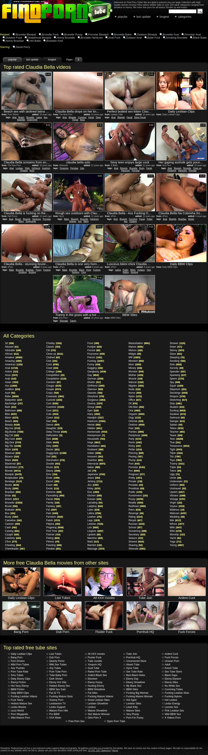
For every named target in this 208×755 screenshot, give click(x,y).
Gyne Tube (131, 668)
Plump (135, 460)
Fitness (52, 541)
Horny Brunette (66, 37)
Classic (53, 346)
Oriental (136, 421)
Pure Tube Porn (56, 671)
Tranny (73, 321)
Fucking (47, 270)
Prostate (136, 484)
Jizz (92, 484)
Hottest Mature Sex (20, 703)
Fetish (53, 520)
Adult (166, 664)
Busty (141, 168)
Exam (51, 484)
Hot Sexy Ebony (18, 685)
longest (164, 16)
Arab (10, 378)
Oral (134, 410)
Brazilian (21, 120)
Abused (11, 346)
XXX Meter (53, 717)
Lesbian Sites (132, 703)
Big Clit (12, 435)
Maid (93, 541)
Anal (14, 117)
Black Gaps (169, 675)
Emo (51, 474)
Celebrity (13, 538)
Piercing (136, 453)
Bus (10, 513)
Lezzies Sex (170, 707)
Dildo (27, 168)
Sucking (32, 272)
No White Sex (171, 685)
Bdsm (11, 417)
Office (135, 399)
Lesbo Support (56, 707)
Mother (136, 375)
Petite (135, 449)
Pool (134, 463)
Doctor (52, 449)
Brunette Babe (122, 34)
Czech (52, 417)
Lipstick (93, 534)
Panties (136, 431)
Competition (55, 375)
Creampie (55, 396)
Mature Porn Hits (57, 710)
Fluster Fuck (93, 657)
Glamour (95, 389)
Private (135, 481)
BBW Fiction (16, 689)
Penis (135, 442)
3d (9, 343)
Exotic (52, 488)
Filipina (53, 523)
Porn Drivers (16, 661)
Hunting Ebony (94, 685)
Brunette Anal (171, 34)
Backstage (13, 403)
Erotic (52, 477)
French (94, 357)
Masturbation (139, 343)
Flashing (53, 545)
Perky (135, 445)
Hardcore (125, 170)
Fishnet (53, 534)
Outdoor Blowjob (147, 34)
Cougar (53, 385)
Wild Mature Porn (19, 717)
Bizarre (12, 456)
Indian (94, 453)
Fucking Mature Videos (99, 696)
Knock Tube (170, 668)
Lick (93, 527)
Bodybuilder (14, 477)
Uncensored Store (134, 661)
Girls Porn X (93, 717)
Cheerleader (15, 548)
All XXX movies (95, 653)
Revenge (136, 513)
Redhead (137, 506)
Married (94, 545)
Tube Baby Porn (56, 675)
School (135, 527)
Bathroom (13, 410)
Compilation (56, 378)
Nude (134, 389)
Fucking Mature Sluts (59, 696)
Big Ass (12, 428)
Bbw (11, 414)
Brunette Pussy (73, 34)
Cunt (52, 410)
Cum (52, 403)
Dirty (52, 445)
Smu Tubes (16, 675)
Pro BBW (52, 714)
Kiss (93, 492)
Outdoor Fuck (14, 37)
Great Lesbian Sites (97, 700)
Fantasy (53, 506)
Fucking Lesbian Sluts (175, 692)
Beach (21, 117)
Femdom (54, 516)
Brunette (30, 117)
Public (149, 219)
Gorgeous (96, 399)
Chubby (54, 343)
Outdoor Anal (134, 37)
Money (135, 368)
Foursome (95, 353)
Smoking (23, 272)
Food (93, 343)
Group (94, 407)
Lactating (94, 502)
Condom (53, 382)
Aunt (10, 392)
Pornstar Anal (192, 34)
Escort (52, 481)
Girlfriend (36, 168)
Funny (93, 364)
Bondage (13, 481)
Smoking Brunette (176, 37)
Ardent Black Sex (96, 675)
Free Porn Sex (75, 721)
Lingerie (95, 531)
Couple (53, 389)
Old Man (136, 407)
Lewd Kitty (130, 707)
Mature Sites (131, 710)
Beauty (12, 424)
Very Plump (131, 714)
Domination (55, 460)
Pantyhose (138, 435)
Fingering (64, 168)
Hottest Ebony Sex (58, 685)
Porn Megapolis (18, 714)
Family (52, 502)
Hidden (94, 428)
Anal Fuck (114, 37)
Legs (93, 520)
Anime (11, 371)
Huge (88, 270)
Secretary (137, 534)
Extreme (53, 492)
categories (184, 16)
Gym (92, 410)
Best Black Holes (134, 675)
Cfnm (11, 541)
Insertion (46, 168)
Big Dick (13, 442)
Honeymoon (96, 435)
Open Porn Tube (114, 721)
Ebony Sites (170, 682)
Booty (11, 488)
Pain (134, 428)
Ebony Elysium (171, 678)
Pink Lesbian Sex (173, 710)
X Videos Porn (171, 717)
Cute (52, 414)
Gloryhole (95, 396)
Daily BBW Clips (18, 692)
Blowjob (72, 117)
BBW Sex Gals (56, 689)
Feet (52, 513)
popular (123, 16)
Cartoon (12, 523)
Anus (82, 120)
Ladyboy (95, 506)
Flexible (53, 548)
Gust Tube (92, 668)
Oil (133, 403)
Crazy (52, 392)
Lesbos (90, 707)
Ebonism (91, 678)
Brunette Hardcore (92, 37)
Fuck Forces (170, 657)
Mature (136, 346)
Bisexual (12, 453)
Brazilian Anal (54, 40)
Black (81, 270)
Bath (10, 407)
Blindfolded (14, 467)
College (53, 371)
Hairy (93, 414)
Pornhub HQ (131, 657)
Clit (51, 350)
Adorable (13, 350)
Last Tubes (54, 653)
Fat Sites (91, 692)
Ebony (53, 470)
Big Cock (13, 438)
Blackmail (13, 463)
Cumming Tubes (172, 689)
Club (51, 360)
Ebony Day (131, 678)
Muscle (135, 378)
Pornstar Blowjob (98, 34)
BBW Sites (130, 689)
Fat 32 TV (53, 692)
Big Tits (13, 445)
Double (53, 463)
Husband (95, 449)
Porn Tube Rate (18, 671)
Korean (94, 499)
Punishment (138, 495)
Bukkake (12, 509)
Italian (93, 467)
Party (135, 438)
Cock (83, 272)
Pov (134, 470)
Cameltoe (13, 520)
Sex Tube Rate (133, 671)
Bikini (21, 221)
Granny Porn (54, 700)
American (13, 364)
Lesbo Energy (171, 703)
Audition (12, 389)
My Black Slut (132, 685)
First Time (54, 531)
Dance (52, 424)
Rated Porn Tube (96, 671)
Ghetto (94, 382)
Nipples (136, 385)
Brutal (11, 506)
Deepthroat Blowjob (39, 37)
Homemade (97, 431)
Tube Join (130, 653)
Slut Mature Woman (97, 714)
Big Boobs (14, 431)
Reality (136, 502)
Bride (10, 495)
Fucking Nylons (172, 696)
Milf (134, 357)
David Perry (23, 47)
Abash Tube (131, 664)
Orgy (135, 417)
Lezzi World (16, 710)
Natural (136, 382)
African (12, 353)
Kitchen (94, 495)
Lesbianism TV (56, 703)
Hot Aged (130, 700)
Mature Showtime (96, 710)
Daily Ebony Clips (19, 678)
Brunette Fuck (50, 34)
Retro (134, 509)
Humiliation (96, 445)
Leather (94, 516)
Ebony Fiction (17, 682)
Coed (52, 368)
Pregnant (137, 474)
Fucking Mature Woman (138, 696)
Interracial (96, 463)
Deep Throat (140, 117)
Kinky (93, 488)
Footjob (94, 346)
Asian (11, 382)
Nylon (135, 396)
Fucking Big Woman (136, 692)
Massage (95, 548)
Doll (51, 456)
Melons (135, 350)
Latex (93, 509)
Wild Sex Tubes (56, 664)
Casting (12, 531)
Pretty (135, 477)
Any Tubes (53, 668)
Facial (91, 117)
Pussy (38, 270)
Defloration (54, 435)
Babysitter (13, 399)
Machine (95, 538)
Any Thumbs (16, 668)
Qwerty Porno (55, 661)
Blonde (13, 470)
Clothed (53, 357)
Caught (12, 534)
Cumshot (82, 117)
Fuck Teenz (16, 700)
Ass (45, 117)
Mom (135, 364)
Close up (197, 168)
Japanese (96, 474)
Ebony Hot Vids (56, 682)
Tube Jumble (93, 661)
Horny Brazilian (15, 40)
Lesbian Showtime (96, 703)
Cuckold (54, 399)
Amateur (13, 357)
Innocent (95, 456)
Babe (66, 219)
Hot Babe (35, 40)
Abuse (115, 750)
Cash (11, 527)
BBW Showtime (95, 689)
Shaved (136, 541)
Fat (51, 509)
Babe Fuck (153, 37)
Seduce (136, 538)
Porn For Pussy (133, 717)
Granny (94, 403)
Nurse (135, 392)
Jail (91, 470)
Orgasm (24, 170)
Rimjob (135, 520)
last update (143, 16)
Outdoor (133, 221)
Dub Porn (53, 657)
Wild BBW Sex (171, 714)
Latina (39, 117)
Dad (51, 421)
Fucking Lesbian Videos (22, 696)
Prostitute (136, 488)
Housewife (96, 438)
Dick (149, 270)
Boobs (191, 219)
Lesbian (19, 168)
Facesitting (55, 495)
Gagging (95, 368)
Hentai (93, 424)
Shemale (64, 321)
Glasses (94, 392)
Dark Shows (54, 678)
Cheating (13, 545)
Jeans (93, 477)
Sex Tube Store (172, 671)
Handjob (95, 417)
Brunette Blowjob (26, 34)
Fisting (52, 538)
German (95, 378)
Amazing (13, 360)
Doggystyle (32, 120)
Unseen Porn (170, 661)
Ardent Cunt (170, 653)
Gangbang (96, 371)
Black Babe (200, 37)
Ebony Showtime (134, 682)
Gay (93, 375)
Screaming (137, 531)
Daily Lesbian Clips (20, 653)
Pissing (135, 456)
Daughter (54, 428)
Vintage (72, 221)
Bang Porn (15, 657)
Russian (136, 523)
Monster (136, 371)
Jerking (94, 481)
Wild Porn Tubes (18, 664)
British (12, 499)
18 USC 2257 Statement (99, 750)
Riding (126, 272)
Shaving (135, 545)
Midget (135, 353)
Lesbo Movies (17, 707)
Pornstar (74, 168)
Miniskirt (136, 360)
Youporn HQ (93, 664)
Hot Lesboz (169, 700)
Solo (82, 168)
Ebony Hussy (94, 682)
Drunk (52, 467)
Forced (93, 350)
